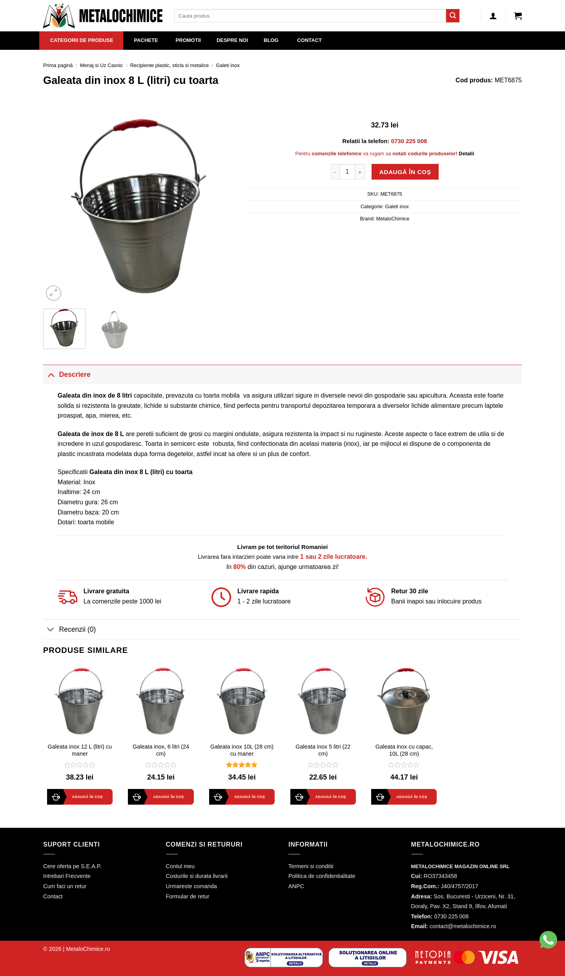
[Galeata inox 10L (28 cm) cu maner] (242, 701)
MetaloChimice (393, 219)
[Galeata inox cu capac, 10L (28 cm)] (404, 701)
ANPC (296, 886)
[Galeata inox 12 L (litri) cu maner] (80, 701)
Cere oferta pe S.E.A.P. (72, 866)
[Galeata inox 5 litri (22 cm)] (323, 701)
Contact (53, 896)
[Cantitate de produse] (347, 172)
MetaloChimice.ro (88, 949)
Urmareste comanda (191, 886)
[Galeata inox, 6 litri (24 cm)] (160, 701)
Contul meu (180, 866)
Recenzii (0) (69, 630)
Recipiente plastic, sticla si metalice (169, 65)
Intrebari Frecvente (67, 876)
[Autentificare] (493, 15)
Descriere (67, 374)
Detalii (466, 153)
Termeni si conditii (310, 866)
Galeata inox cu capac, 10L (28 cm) (404, 750)
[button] (9, 960)
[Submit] (452, 15)
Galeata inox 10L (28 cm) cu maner (241, 750)
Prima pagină (58, 65)
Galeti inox (228, 65)
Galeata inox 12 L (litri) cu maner (80, 750)
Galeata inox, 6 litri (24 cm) (161, 750)
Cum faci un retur (64, 886)
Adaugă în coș (405, 172)
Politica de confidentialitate (321, 876)
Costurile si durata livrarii (197, 876)
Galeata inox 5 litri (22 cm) (322, 750)
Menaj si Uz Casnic (101, 65)
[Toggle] (50, 374)
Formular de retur (188, 896)
